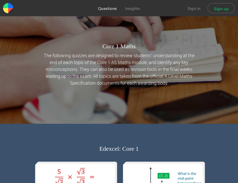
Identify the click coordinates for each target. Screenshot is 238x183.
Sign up (221, 9)
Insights (132, 9)
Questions (107, 9)
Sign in (193, 9)
